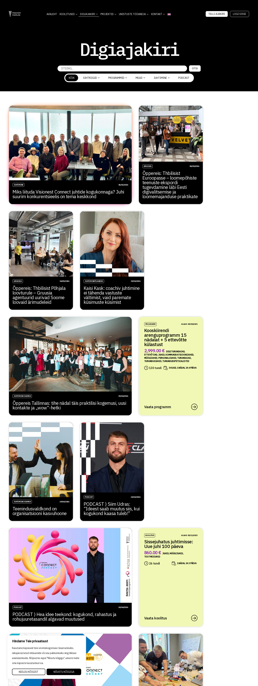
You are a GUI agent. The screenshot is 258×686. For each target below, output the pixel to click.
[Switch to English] (169, 14)
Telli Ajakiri (216, 14)
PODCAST (183, 77)
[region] (46, 657)
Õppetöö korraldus (140, 646)
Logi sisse (239, 14)
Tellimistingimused (141, 661)
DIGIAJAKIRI (87, 14)
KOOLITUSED (67, 14)
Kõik (72, 77)
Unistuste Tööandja (132, 14)
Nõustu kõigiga (64, 671)
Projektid (107, 14)
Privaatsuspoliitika (141, 656)
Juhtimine (162, 77)
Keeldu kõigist (28, 671)
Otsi (195, 68)
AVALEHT (52, 14)
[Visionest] (15, 14)
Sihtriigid (91, 77)
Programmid (117, 77)
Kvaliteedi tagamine (141, 651)
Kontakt (156, 14)
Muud (140, 77)
